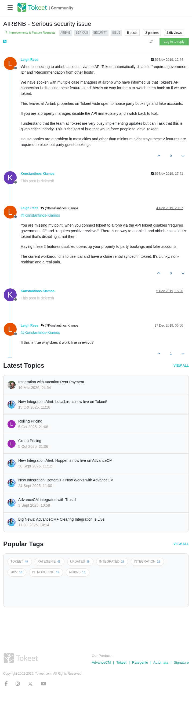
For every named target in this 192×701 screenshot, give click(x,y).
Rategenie (140, 662)
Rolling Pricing (30, 421)
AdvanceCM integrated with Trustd (47, 500)
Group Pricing (29, 441)
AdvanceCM (101, 662)
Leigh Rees (29, 60)
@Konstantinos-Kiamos (40, 215)
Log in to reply (174, 42)
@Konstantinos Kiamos (59, 208)
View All (181, 365)
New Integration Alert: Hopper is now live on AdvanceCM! (66, 460)
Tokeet (121, 662)
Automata (160, 662)
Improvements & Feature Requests (30, 32)
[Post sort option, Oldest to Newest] (151, 41)
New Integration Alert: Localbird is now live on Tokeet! (62, 401)
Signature (181, 662)
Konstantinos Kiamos (38, 174)
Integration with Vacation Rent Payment (51, 382)
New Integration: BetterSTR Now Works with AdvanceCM (66, 480)
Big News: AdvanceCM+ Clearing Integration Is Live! (62, 519)
